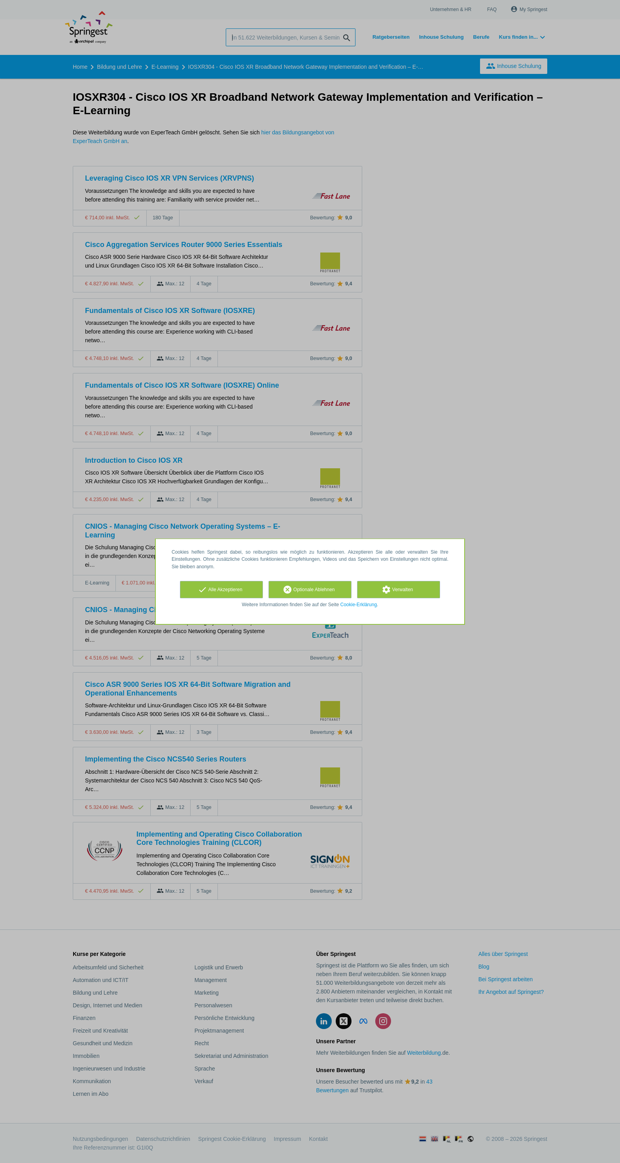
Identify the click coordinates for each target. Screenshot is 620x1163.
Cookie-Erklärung (358, 604)
